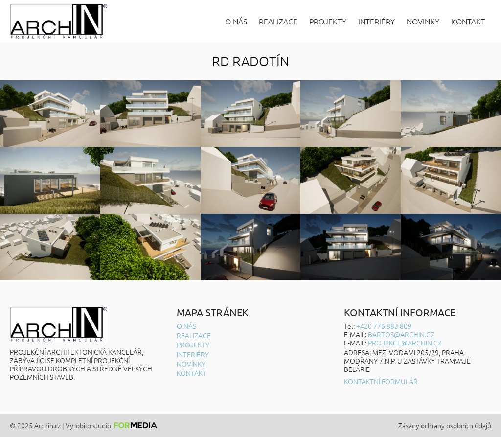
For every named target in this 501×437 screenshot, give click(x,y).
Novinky (423, 21)
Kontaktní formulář (381, 381)
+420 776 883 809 (383, 326)
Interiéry (376, 21)
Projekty (327, 21)
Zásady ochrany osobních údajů (444, 425)
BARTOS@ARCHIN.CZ (401, 334)
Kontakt (468, 21)
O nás (236, 21)
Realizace (278, 21)
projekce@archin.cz (405, 342)
